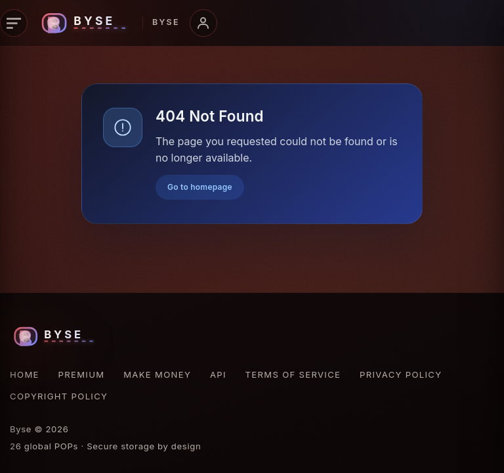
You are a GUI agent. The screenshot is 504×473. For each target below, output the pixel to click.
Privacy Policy (401, 374)
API (218, 374)
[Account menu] (203, 23)
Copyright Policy (59, 396)
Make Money (157, 374)
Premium (81, 374)
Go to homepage (199, 187)
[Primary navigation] (14, 23)
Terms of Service (293, 374)
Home (24, 374)
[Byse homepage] (108, 23)
